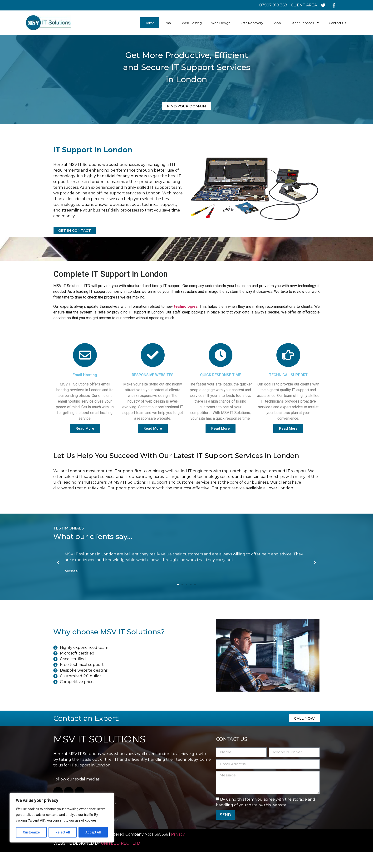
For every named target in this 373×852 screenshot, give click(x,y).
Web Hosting (192, 23)
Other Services (304, 23)
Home (149, 23)
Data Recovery (251, 23)
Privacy (178, 834)
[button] (178, 584)
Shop (277, 23)
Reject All (62, 832)
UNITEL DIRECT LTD (120, 843)
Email (168, 23)
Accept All (93, 832)
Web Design (220, 23)
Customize (31, 832)
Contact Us (337, 23)
